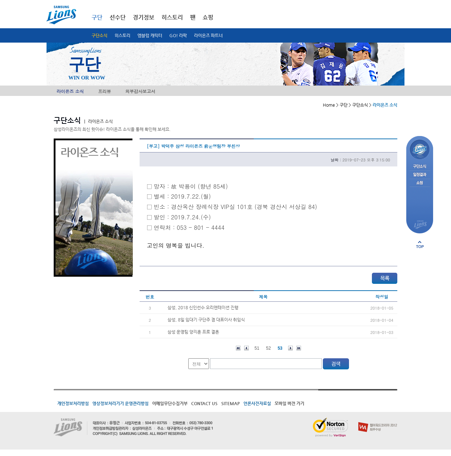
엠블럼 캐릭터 (149, 35)
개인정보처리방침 (73, 403)
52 (268, 348)
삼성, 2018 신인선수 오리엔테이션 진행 (203, 307)
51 (256, 348)
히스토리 (122, 35)
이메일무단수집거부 (170, 403)
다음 (290, 348)
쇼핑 (208, 17)
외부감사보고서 (140, 91)
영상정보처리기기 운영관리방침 (120, 403)
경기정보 (143, 17)
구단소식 (99, 35)
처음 (238, 348)
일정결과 (419, 175)
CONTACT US (204, 403)
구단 (97, 17)
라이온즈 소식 (70, 91)
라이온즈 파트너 (208, 35)
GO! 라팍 (178, 35)
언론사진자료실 (257, 403)
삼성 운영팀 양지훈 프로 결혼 (193, 331)
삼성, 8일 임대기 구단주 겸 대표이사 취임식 (206, 319)
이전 (246, 348)
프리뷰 (104, 91)
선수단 (118, 17)
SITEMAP (230, 403)
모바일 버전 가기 (289, 403)
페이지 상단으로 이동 (420, 244)
